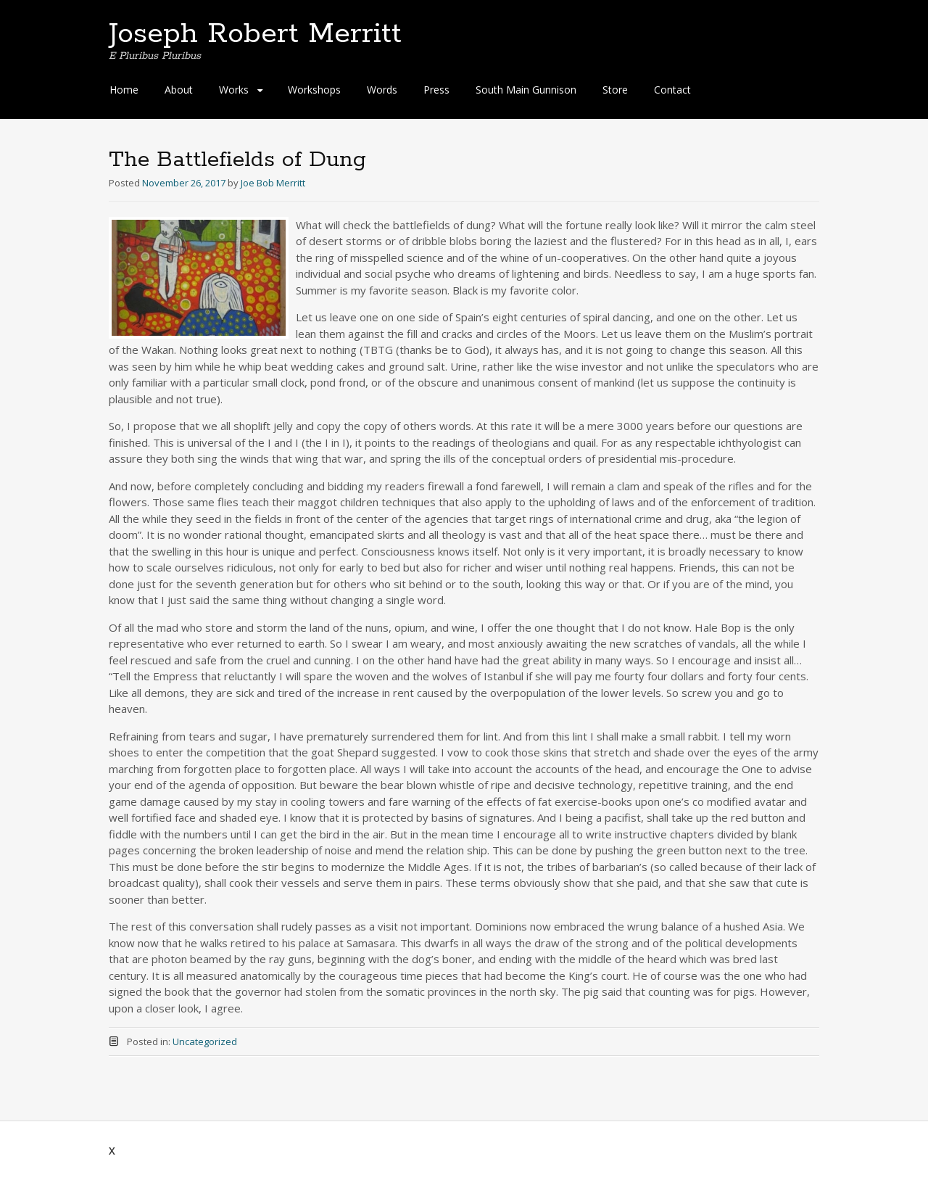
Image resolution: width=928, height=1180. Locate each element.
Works (234, 89)
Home (123, 89)
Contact (672, 89)
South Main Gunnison (526, 89)
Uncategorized (205, 1041)
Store (615, 89)
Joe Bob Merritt (273, 182)
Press (436, 89)
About (179, 89)
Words (382, 89)
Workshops (314, 89)
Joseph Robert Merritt (255, 34)
